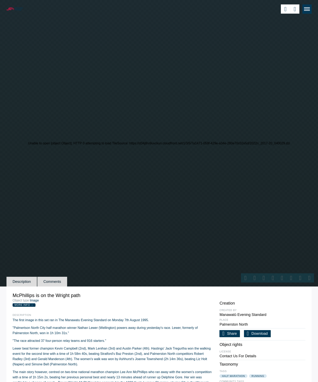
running (257, 376)
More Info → (24, 305)
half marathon (233, 376)
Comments (52, 282)
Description (22, 282)
